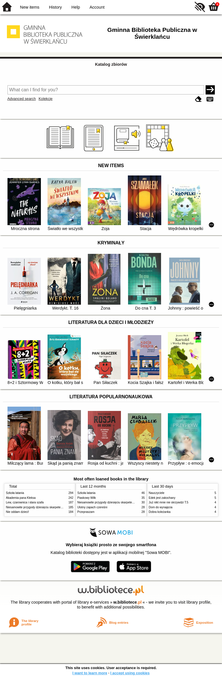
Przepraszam (85, 511)
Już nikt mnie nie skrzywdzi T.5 (169, 502)
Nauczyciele (156, 493)
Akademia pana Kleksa (21, 497)
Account (97, 7)
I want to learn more (89, 673)
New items (29, 7)
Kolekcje (45, 98)
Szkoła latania (15, 493)
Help (75, 7)
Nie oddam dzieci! (17, 511)
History (55, 7)
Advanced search (21, 98)
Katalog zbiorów (111, 64)
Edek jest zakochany (162, 497)
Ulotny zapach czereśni (92, 507)
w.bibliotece (127, 602)
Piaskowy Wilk (86, 497)
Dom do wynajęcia (160, 507)
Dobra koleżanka (160, 511)
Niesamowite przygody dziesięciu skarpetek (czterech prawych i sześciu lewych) (57, 507)
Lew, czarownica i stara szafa (25, 502)
